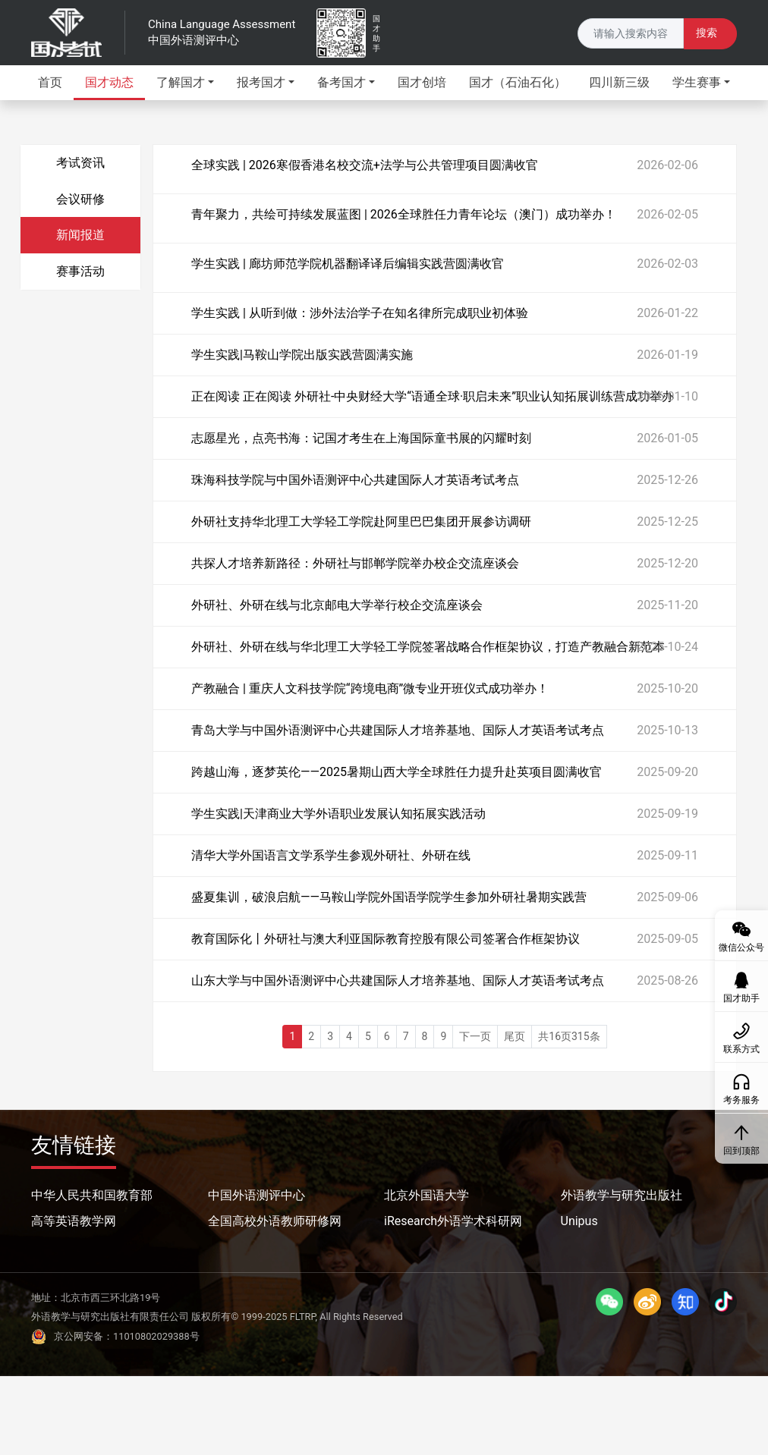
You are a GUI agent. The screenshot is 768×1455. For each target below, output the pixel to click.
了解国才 (180, 82)
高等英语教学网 (73, 1221)
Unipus (579, 1221)
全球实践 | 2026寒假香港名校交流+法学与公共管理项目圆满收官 (364, 165)
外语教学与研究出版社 (621, 1195)
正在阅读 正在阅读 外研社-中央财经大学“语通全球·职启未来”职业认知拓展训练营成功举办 (432, 396)
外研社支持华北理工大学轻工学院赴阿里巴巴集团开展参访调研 (361, 521)
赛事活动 (80, 271)
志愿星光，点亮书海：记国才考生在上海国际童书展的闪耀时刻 (361, 438)
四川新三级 (619, 82)
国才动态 (109, 82)
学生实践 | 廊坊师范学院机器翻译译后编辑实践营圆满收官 (347, 263)
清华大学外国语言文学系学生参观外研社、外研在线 (331, 855)
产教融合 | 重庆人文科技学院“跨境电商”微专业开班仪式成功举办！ (370, 688)
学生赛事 (696, 82)
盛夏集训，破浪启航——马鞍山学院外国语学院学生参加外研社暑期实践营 (389, 897)
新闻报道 (80, 235)
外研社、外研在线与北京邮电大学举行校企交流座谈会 (337, 605)
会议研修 (80, 199)
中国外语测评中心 (256, 1195)
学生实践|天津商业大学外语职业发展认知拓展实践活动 (338, 813)
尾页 (514, 1036)
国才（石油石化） (517, 82)
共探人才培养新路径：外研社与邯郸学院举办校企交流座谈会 (355, 563)
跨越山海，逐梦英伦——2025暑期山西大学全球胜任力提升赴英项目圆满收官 (396, 772)
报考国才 (261, 82)
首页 (50, 82)
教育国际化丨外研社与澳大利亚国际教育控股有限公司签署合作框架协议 (385, 939)
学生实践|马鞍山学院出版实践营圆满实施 (302, 354)
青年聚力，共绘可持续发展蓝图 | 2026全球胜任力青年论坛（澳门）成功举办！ (403, 214)
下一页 (475, 1036)
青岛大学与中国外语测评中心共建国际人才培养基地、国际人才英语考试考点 (397, 730)
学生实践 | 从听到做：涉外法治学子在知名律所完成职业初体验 (359, 313)
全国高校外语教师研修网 (275, 1221)
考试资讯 (80, 163)
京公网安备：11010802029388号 (115, 1336)
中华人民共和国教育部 (92, 1195)
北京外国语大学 (426, 1195)
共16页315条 (569, 1036)
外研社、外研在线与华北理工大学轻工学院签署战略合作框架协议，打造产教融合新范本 (428, 647)
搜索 (706, 33)
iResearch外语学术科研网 (453, 1221)
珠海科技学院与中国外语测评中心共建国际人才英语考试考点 (355, 480)
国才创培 (422, 82)
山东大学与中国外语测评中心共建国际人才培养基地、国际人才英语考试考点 (397, 980)
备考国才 (341, 82)
